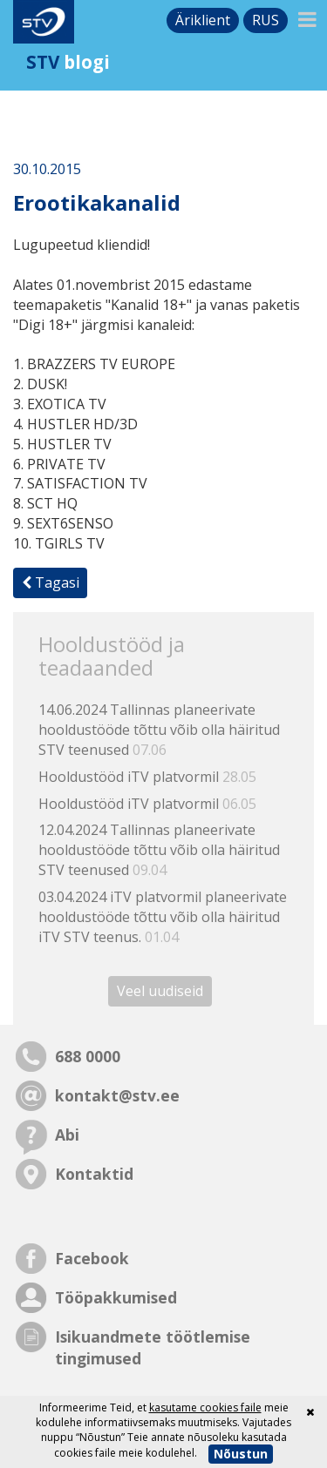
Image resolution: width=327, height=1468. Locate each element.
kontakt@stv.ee (117, 1095)
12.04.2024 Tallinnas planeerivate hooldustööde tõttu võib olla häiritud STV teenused (159, 849)
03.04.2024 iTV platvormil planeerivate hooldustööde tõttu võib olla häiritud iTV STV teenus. (162, 916)
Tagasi (50, 582)
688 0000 (87, 1056)
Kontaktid (94, 1173)
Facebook (92, 1258)
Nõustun (241, 1453)
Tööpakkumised (116, 1297)
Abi (67, 1134)
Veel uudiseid (160, 990)
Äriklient (202, 20)
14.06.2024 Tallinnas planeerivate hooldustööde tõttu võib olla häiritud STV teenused (159, 729)
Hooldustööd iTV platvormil (147, 776)
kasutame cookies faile (205, 1407)
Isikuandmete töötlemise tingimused (152, 1347)
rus (265, 20)
